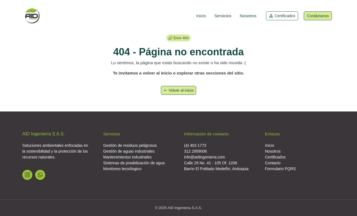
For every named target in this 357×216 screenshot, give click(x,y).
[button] (178, 37)
